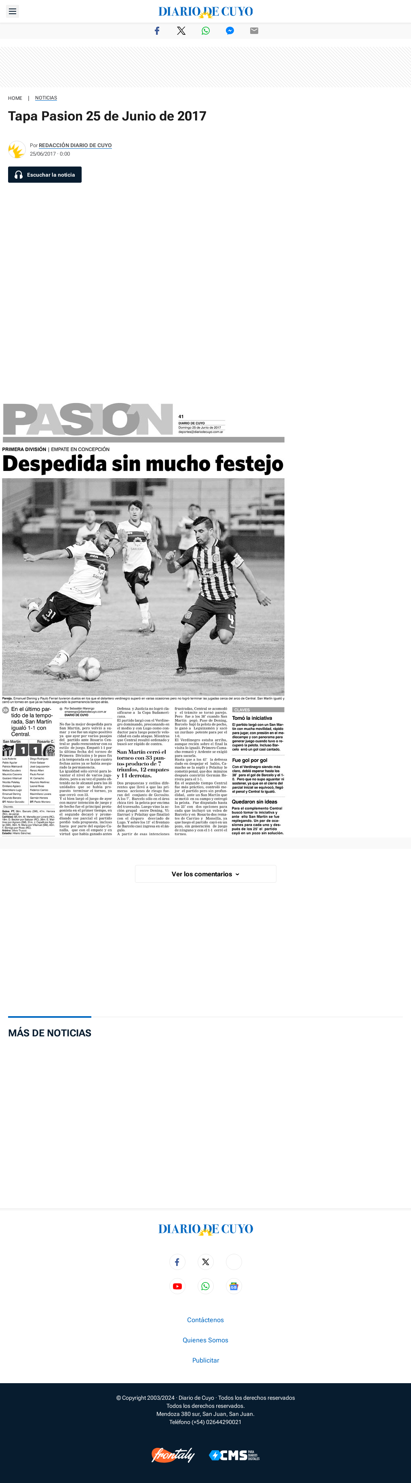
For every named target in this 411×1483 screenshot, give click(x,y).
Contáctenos (205, 1320)
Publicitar (205, 1360)
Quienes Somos (205, 1340)
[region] (205, 67)
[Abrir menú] (12, 11)
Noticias (46, 98)
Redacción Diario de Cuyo (75, 145)
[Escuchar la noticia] (45, 175)
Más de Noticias (49, 1033)
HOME (15, 98)
